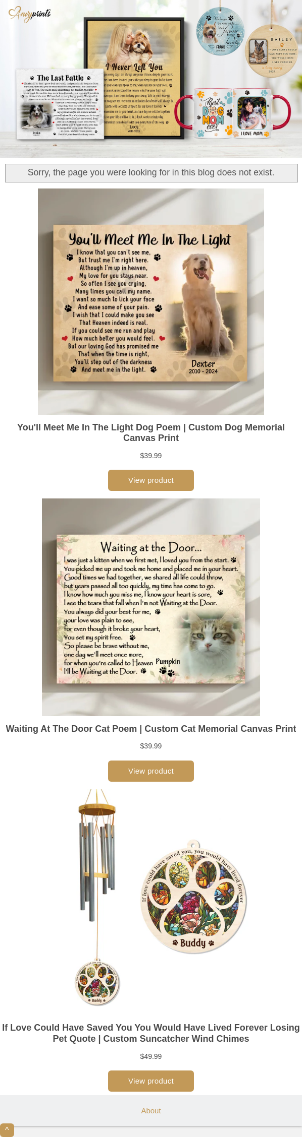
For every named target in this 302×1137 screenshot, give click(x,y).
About (151, 1110)
